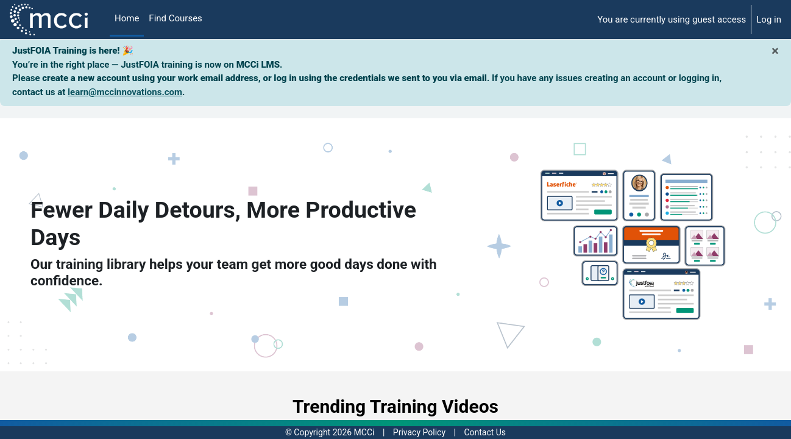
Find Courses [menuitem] (175, 18)
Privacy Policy (419, 432)
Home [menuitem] (127, 18)
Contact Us (485, 432)
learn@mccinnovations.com (125, 92)
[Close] (775, 51)
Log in (768, 19)
